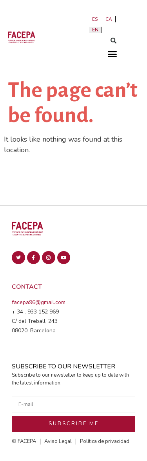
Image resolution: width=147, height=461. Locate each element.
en (95, 30)
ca (108, 19)
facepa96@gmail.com (38, 302)
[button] (114, 40)
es (95, 19)
